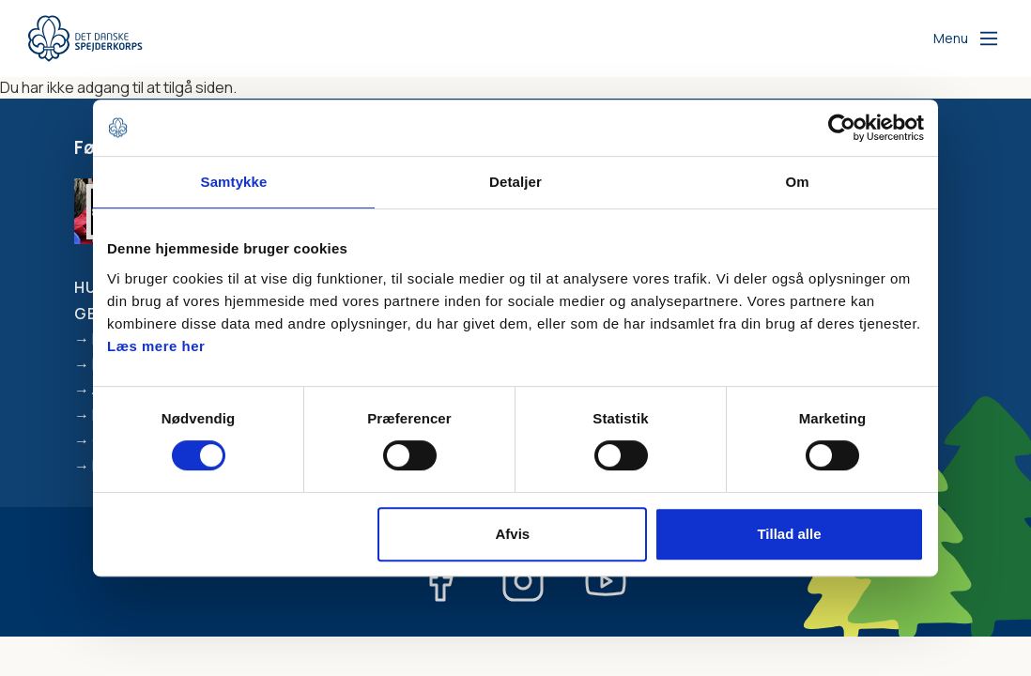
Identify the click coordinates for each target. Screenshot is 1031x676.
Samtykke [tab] (234, 182)
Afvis (513, 534)
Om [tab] (796, 182)
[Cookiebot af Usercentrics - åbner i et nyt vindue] (842, 128)
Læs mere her (156, 346)
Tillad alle (789, 534)
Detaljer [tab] (515, 182)
